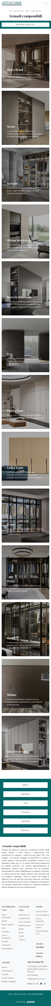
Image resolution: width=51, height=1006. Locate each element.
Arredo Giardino (40, 945)
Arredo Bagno (7, 948)
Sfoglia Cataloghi (9, 981)
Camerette (6, 945)
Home (10, 11)
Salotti (4, 921)
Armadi (27, 11)
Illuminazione (24, 915)
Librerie (22, 939)
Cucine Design (42, 911)
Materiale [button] (25, 794)
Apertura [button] (25, 821)
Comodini (5, 931)
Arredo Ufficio (39, 955)
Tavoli (21, 936)
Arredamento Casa (19, 11)
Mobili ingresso (8, 924)
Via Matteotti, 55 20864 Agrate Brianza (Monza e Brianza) (37, 969)
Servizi (4, 967)
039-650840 (32, 975)
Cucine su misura (40, 926)
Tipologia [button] (25, 812)
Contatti (5, 974)
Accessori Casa (24, 908)
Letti (4, 928)
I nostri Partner (8, 978)
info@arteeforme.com (36, 979)
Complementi (24, 918)
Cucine (39, 906)
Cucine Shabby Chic (42, 932)
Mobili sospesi (25, 925)
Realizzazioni (7, 971)
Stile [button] (26, 803)
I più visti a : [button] (25, 830)
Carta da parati (25, 922)
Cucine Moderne (42, 915)
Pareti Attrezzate (6, 916)
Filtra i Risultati (25, 24)
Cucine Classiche (40, 919)
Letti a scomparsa (6, 936)
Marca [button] (25, 785)
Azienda (6, 962)
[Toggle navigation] (46, 3)
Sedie (21, 932)
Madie (21, 929)
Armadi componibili (36, 11)
